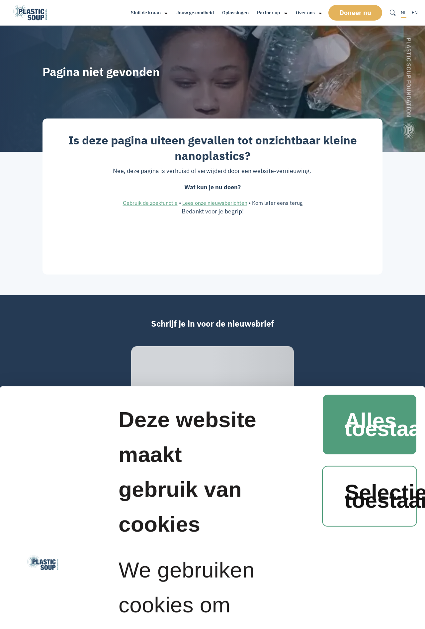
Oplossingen (235, 13)
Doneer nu (356, 13)
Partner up (268, 13)
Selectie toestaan (381, 298)
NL (403, 13)
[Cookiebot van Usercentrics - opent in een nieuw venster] (43, 599)
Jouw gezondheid (194, 13)
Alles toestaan (381, 227)
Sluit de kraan (145, 13)
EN (415, 13)
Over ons (305, 13)
